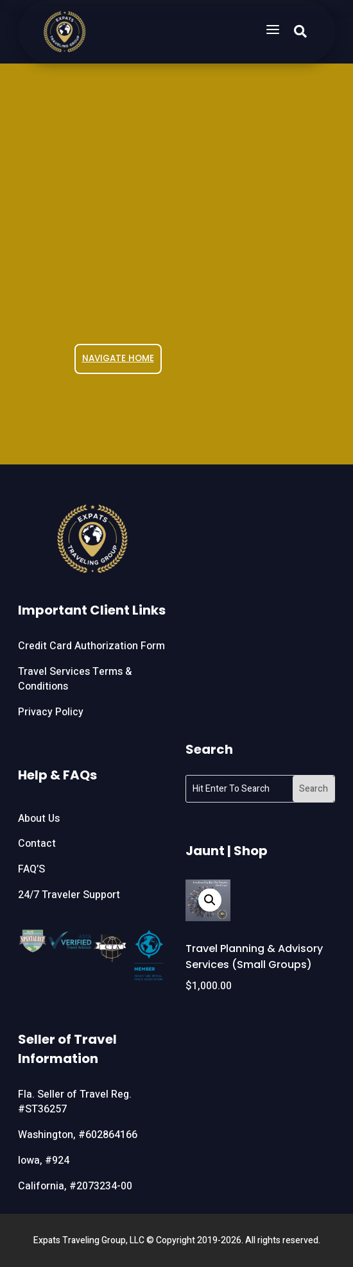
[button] (209, 900)
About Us (39, 818)
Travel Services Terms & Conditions (75, 679)
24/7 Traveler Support (69, 895)
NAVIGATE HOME (118, 358)
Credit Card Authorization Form (91, 646)
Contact (37, 843)
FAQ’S (31, 869)
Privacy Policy (50, 712)
